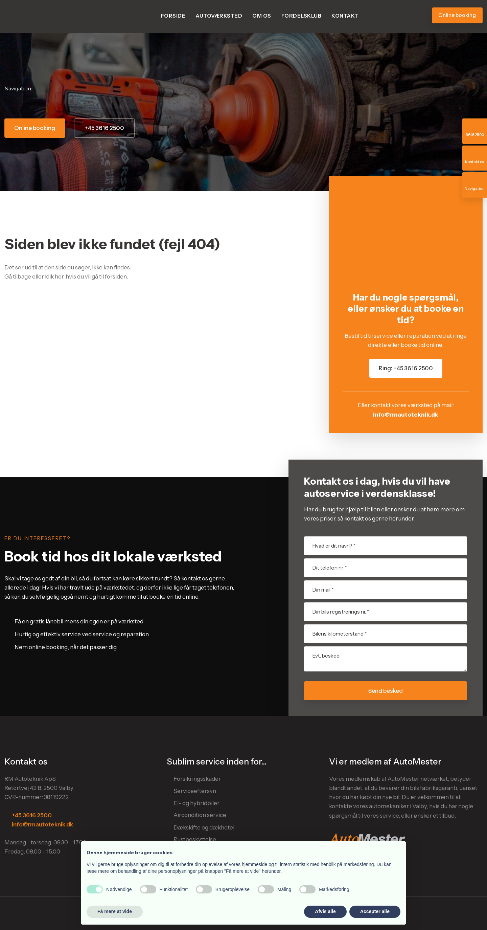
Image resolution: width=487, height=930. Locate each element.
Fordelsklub (301, 16)
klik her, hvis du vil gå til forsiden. (86, 276)
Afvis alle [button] (325, 911)
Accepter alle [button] (375, 911)
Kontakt (345, 16)
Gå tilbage (17, 276)
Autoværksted (218, 16)
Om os (261, 16)
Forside (173, 16)
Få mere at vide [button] (114, 911)
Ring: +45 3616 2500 (406, 368)
